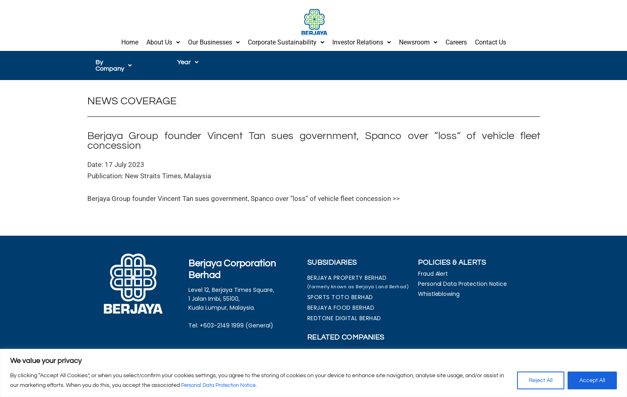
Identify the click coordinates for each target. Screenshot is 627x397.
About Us (163, 41)
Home (129, 41)
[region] (313, 373)
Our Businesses (214, 41)
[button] (163, 41)
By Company (118, 60)
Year (187, 60)
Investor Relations (361, 41)
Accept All (592, 380)
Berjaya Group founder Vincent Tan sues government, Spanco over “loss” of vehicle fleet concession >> (243, 190)
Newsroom (418, 41)
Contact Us (490, 41)
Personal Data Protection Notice (222, 385)
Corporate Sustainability (286, 41)
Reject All (541, 380)
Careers (456, 41)
